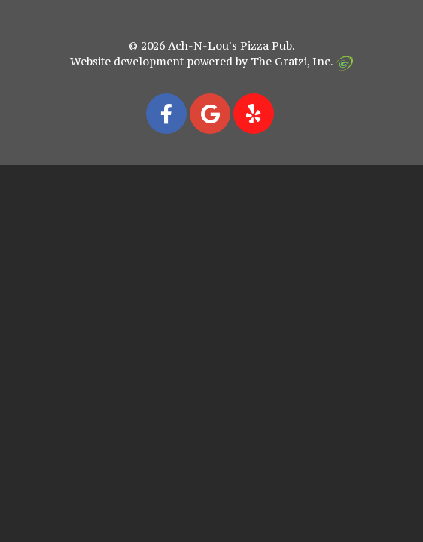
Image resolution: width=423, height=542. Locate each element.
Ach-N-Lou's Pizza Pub (230, 45)
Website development (127, 61)
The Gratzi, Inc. (302, 61)
